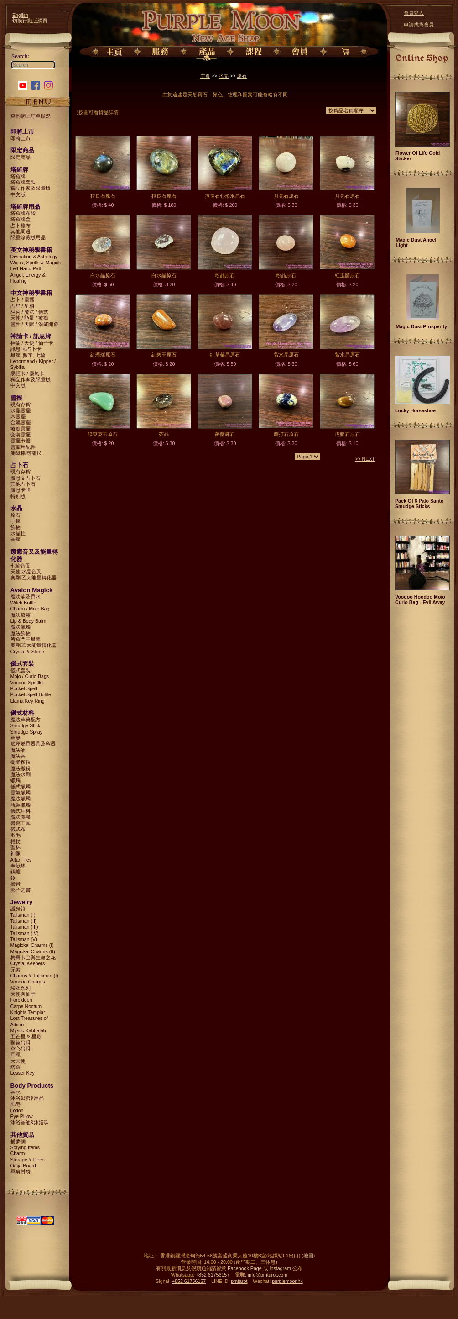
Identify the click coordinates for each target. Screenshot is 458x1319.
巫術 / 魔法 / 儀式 (29, 312)
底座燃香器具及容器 (33, 743)
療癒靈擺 (20, 428)
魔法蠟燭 (20, 627)
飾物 (15, 527)
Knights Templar (27, 1012)
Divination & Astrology (34, 256)
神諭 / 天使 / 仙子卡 (32, 343)
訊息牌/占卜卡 (26, 349)
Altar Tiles (21, 859)
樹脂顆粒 (20, 762)
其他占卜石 (23, 484)
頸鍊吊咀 (20, 1043)
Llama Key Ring (27, 701)
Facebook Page (245, 1268)
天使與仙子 (23, 994)
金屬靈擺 (20, 422)
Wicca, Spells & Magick (35, 262)
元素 (15, 969)
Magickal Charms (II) (32, 951)
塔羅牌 (18, 176)
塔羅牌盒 (20, 219)
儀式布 (18, 829)
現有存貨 (20, 404)
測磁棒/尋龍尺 (26, 453)
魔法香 (18, 756)
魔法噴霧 (20, 615)
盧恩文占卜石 (25, 478)
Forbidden (21, 1000)
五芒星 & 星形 (26, 1036)
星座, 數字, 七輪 (28, 355)
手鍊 (15, 521)
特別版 (18, 496)
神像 (15, 853)
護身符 (18, 908)
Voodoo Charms (27, 981)
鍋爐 (15, 871)
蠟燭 (15, 780)
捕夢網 (18, 1141)
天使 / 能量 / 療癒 (29, 318)
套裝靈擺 (20, 434)
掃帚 (15, 884)
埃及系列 (20, 988)
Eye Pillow (21, 1116)
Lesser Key (22, 1073)
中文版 (18, 194)
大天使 (18, 1061)
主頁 (205, 76)
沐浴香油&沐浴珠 (29, 1122)
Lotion (17, 1110)
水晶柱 (18, 533)
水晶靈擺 (20, 410)
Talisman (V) (23, 939)
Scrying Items (25, 1147)
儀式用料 (20, 811)
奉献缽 (18, 865)
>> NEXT (365, 459)
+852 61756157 (212, 1274)
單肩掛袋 (20, 1171)
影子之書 (20, 890)
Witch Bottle (23, 602)
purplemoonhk (287, 1281)
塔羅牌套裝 (23, 182)
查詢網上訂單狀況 (30, 116)
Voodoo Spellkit (27, 682)
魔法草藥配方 (25, 719)
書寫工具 (20, 823)
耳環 (15, 1054)
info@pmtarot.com (267, 1274)
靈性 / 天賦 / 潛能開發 (34, 324)
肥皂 (15, 1104)
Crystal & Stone (27, 651)
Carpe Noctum (26, 1006)
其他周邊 (20, 231)
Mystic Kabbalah (28, 1030)
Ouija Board (23, 1165)
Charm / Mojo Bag (30, 608)
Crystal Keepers (27, 963)
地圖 (308, 1255)
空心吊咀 (20, 1048)
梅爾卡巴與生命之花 (33, 957)
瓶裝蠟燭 (20, 805)
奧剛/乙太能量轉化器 (33, 577)
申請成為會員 (419, 24)
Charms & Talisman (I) (34, 975)
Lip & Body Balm (28, 621)
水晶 (224, 76)
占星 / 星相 (22, 306)
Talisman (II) (23, 921)
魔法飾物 (20, 633)
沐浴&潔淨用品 (27, 1098)
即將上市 (20, 138)
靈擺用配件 (23, 447)
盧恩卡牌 (20, 490)
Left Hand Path (26, 268)
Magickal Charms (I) (32, 945)
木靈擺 (18, 416)
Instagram (280, 1268)
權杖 (15, 841)
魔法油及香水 (25, 596)
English (20, 15)
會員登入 (414, 13)
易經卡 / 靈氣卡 (27, 373)
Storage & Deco (27, 1159)
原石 (15, 515)
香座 (15, 539)
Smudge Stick (25, 725)
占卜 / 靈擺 (22, 299)
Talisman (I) (23, 915)
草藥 (15, 738)
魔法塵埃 (20, 817)
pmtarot (239, 1281)
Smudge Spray (26, 732)
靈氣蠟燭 (20, 792)
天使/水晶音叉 (26, 571)
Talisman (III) (24, 927)
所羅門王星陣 (25, 639)
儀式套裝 (20, 670)
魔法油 (18, 750)
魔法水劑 (20, 774)
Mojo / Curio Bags (29, 676)
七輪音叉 (20, 565)
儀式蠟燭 (20, 786)
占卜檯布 (20, 225)
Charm (17, 1153)
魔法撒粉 (20, 768)
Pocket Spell (23, 688)
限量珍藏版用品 (28, 237)
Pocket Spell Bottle (30, 694)
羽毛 (15, 835)
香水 (15, 1092)
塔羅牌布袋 (23, 213)
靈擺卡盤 (20, 440)
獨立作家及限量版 (30, 188)
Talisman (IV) (24, 933)
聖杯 (15, 847)
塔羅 (15, 1067)
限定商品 (20, 157)
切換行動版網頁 (29, 20)
